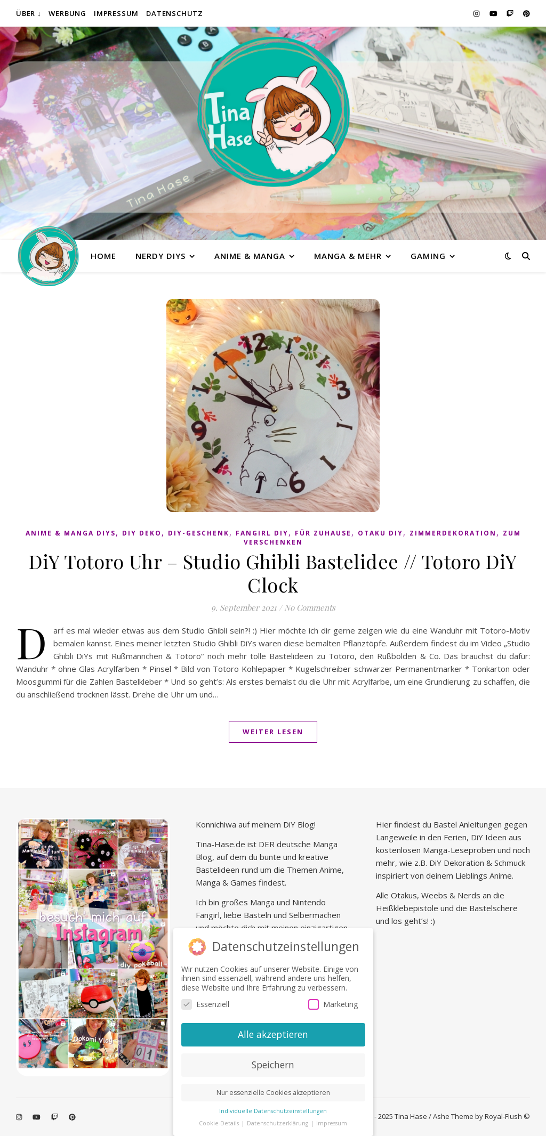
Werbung (67, 13)
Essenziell (205, 1001)
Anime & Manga (249, 255)
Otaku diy (380, 533)
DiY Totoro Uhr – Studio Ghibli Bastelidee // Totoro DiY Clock (273, 572)
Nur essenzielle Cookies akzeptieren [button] (273, 1089)
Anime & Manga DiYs (71, 533)
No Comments (309, 607)
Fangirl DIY (262, 533)
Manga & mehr (348, 255)
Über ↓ (28, 13)
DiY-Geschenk (198, 533)
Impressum (116, 13)
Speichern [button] (273, 1062)
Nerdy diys (160, 255)
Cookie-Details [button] (219, 1120)
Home (103, 255)
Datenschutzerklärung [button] (278, 1120)
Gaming (428, 255)
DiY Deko (142, 533)
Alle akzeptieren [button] (273, 1031)
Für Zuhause (323, 533)
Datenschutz (174, 13)
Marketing (333, 1001)
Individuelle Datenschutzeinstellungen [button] (273, 1108)
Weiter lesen (273, 731)
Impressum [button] (331, 1120)
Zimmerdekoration (453, 533)
